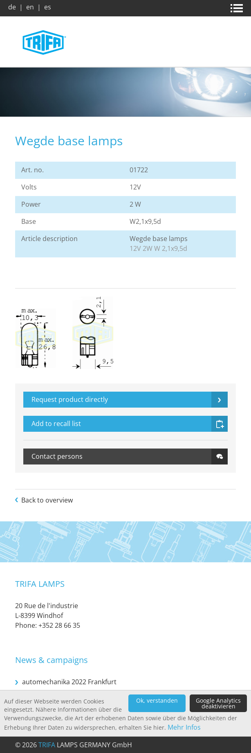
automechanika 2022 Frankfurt (69, 681)
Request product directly (69, 399)
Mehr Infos (184, 727)
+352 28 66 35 (59, 625)
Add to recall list (56, 423)
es (47, 6)
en (30, 6)
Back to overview (47, 500)
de (12, 6)
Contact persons (57, 456)
